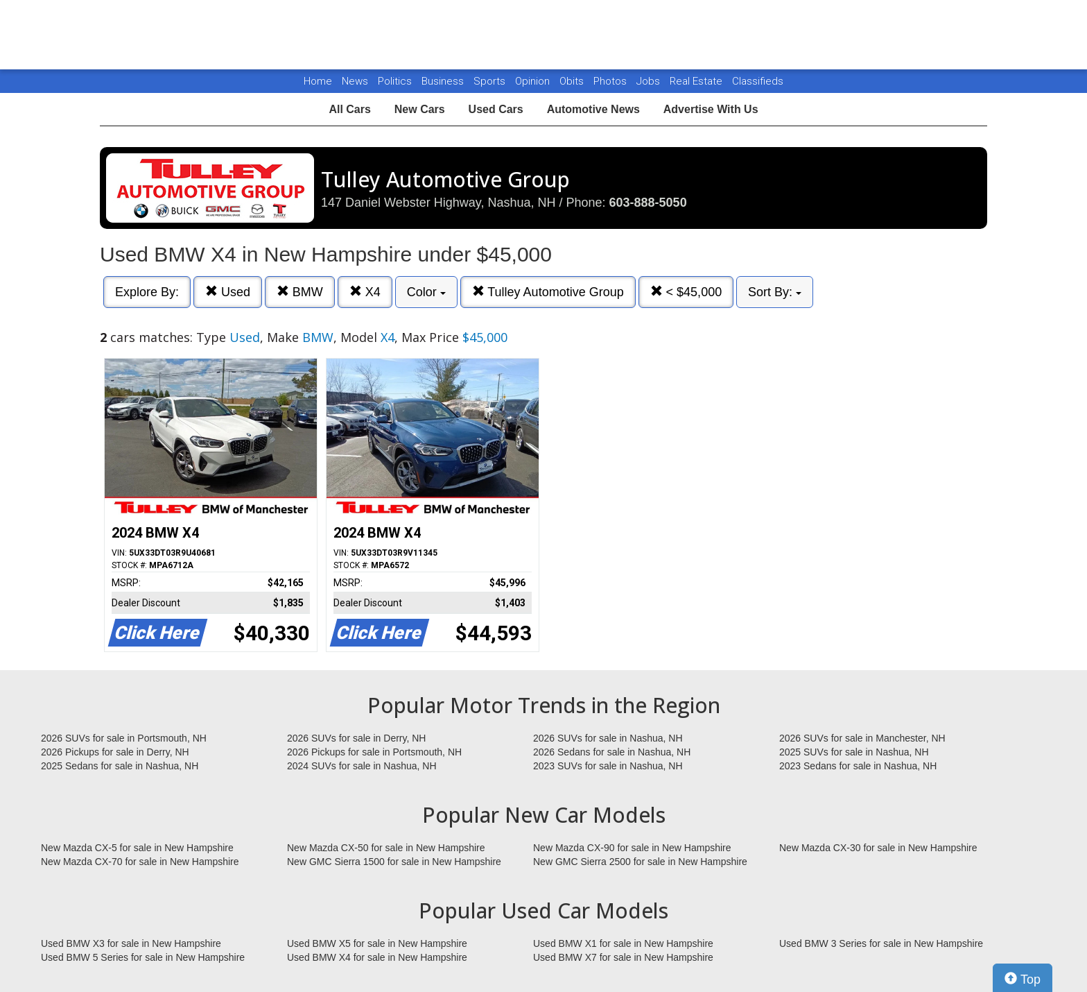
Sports (490, 81)
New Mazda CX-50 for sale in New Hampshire (386, 847)
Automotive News (593, 109)
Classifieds (757, 81)
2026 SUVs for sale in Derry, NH (356, 738)
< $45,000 (686, 291)
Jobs (649, 81)
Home (318, 81)
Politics (395, 81)
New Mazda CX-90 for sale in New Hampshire (632, 847)
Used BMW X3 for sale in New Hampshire (131, 943)
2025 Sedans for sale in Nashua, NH (119, 765)
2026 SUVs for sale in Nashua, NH (608, 738)
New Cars (419, 109)
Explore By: (147, 292)
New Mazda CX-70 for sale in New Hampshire (140, 861)
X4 (365, 291)
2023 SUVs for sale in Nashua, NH (608, 765)
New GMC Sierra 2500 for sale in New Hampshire (640, 861)
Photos (611, 81)
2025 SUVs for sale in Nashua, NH (854, 752)
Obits (572, 81)
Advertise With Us (710, 109)
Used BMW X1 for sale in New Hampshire (623, 943)
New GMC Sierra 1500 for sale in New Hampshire (394, 861)
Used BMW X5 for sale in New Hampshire (377, 943)
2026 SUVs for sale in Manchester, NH (862, 738)
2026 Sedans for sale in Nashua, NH (611, 752)
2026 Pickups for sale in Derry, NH (115, 752)
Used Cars (496, 109)
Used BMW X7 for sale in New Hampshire (623, 957)
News (355, 81)
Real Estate (697, 81)
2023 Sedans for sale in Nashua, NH (858, 765)
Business (444, 81)
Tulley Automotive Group (548, 291)
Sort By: (774, 292)
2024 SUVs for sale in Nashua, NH (362, 765)
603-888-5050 (648, 202)
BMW (300, 291)
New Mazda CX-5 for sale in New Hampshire (137, 847)
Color (426, 292)
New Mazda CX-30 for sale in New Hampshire (878, 847)
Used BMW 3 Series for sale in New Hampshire (881, 943)
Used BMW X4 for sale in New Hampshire (377, 957)
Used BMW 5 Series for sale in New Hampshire (143, 957)
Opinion (534, 81)
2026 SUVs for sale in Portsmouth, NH (124, 738)
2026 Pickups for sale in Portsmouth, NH (374, 752)
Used (227, 291)
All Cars (349, 109)
